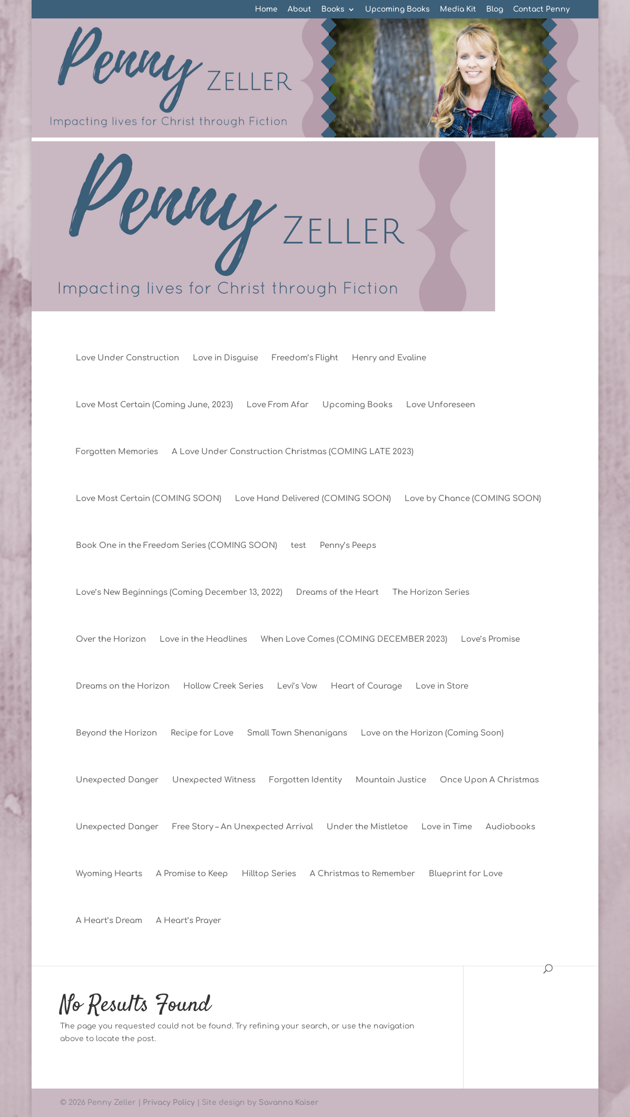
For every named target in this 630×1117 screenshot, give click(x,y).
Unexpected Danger (117, 781)
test (298, 546)
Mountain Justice (391, 781)
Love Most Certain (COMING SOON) (148, 499)
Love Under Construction (127, 358)
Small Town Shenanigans (297, 734)
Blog (494, 9)
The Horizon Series (430, 593)
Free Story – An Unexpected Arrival (242, 827)
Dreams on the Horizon (123, 687)
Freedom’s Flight (305, 358)
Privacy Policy (169, 1102)
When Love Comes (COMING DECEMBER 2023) (354, 640)
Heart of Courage (366, 687)
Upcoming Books (397, 9)
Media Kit (458, 9)
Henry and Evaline (389, 358)
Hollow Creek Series (223, 687)
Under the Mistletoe (367, 827)
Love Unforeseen (440, 405)
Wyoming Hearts (109, 874)
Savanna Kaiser (289, 1102)
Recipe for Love (202, 734)
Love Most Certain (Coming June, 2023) (154, 405)
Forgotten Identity (305, 781)
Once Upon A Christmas (489, 781)
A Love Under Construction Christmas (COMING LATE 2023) (293, 452)
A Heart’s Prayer (188, 921)
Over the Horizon (111, 640)
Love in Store (442, 687)
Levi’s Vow (297, 687)
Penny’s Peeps (348, 546)
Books (332, 9)
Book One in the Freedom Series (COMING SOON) (176, 546)
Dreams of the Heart (337, 593)
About (299, 9)
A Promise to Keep (192, 874)
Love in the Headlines (203, 640)
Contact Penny (541, 9)
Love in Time (446, 827)
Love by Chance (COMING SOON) (473, 499)
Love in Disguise (225, 358)
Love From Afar (278, 405)
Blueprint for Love (466, 874)
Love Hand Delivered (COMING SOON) (313, 499)
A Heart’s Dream (109, 921)
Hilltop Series (269, 874)
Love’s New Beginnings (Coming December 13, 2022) (179, 593)
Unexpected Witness (213, 781)
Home (266, 9)
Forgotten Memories (117, 452)
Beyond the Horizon (116, 734)
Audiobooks (510, 827)
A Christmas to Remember (362, 874)
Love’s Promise (490, 640)
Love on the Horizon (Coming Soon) (432, 734)
